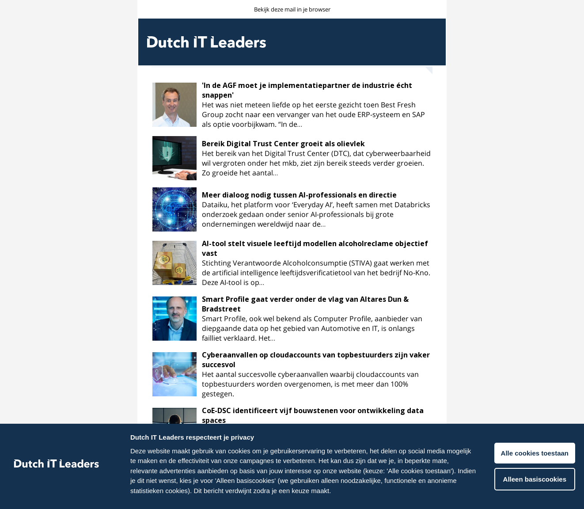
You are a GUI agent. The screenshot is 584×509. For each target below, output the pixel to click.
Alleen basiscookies (534, 479)
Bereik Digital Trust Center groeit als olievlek (283, 143)
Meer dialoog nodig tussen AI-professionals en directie (299, 195)
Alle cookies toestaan (535, 453)
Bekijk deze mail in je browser (292, 9)
